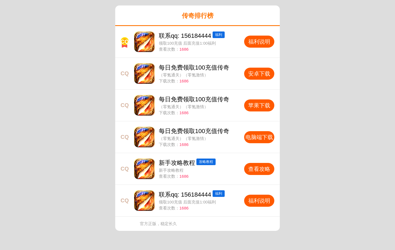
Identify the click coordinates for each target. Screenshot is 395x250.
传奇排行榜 (197, 15)
